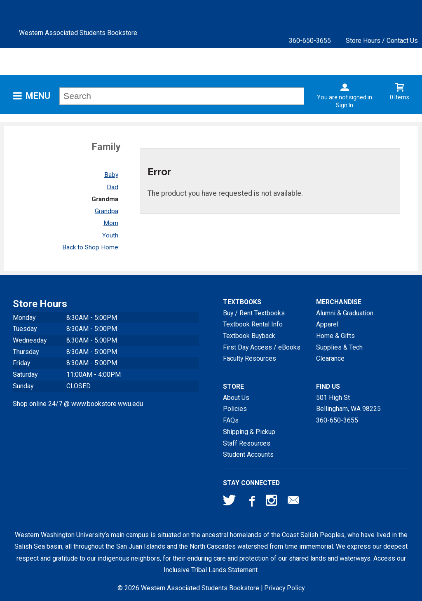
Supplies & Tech (339, 347)
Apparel (327, 324)
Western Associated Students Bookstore (78, 33)
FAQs (231, 420)
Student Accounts (248, 454)
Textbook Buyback (249, 336)
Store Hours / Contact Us (382, 41)
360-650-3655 (310, 41)
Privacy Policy (284, 588)
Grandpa (106, 211)
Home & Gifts (335, 336)
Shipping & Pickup (249, 432)
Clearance (330, 358)
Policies (235, 409)
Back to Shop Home (90, 247)
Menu (38, 96)
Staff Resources (246, 443)
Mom (110, 223)
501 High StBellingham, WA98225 (348, 403)
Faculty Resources (249, 358)
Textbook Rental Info (253, 324)
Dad (112, 187)
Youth (110, 235)
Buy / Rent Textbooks (254, 313)
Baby (111, 174)
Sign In (344, 105)
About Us (236, 397)
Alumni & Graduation (344, 313)
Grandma (104, 199)
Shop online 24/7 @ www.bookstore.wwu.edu (78, 404)
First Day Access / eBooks (261, 347)
